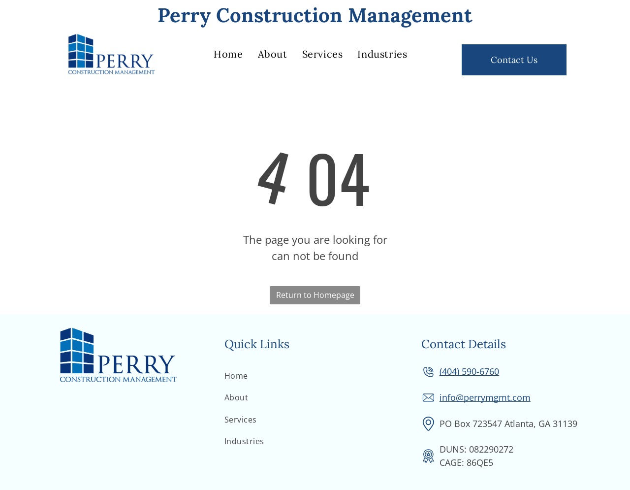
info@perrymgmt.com (485, 397)
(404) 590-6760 (469, 371)
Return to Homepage (315, 295)
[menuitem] (228, 54)
